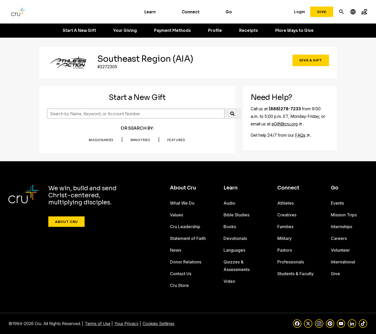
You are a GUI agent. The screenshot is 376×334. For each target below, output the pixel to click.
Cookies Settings (158, 323)
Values (176, 214)
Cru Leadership (185, 226)
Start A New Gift (79, 30)
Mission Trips (344, 214)
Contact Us (180, 273)
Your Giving (125, 30)
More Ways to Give (294, 30)
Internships (341, 226)
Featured (176, 140)
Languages (234, 250)
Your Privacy (126, 323)
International (343, 261)
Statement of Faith (188, 238)
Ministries (140, 140)
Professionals (290, 261)
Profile (215, 30)
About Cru (66, 222)
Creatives (286, 214)
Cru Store (179, 285)
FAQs (300, 135)
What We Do (182, 203)
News (175, 250)
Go (229, 11)
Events (337, 203)
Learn (150, 11)
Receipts (248, 30)
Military (284, 238)
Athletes (285, 203)
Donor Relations (185, 261)
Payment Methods (172, 30)
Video (229, 281)
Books (230, 226)
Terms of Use (97, 323)
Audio (229, 203)
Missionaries (101, 140)
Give (321, 12)
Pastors (284, 250)
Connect (190, 11)
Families (285, 226)
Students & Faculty (295, 273)
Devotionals (235, 238)
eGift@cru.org (285, 123)
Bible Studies (236, 214)
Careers (339, 238)
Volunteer (340, 250)
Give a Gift (310, 60)
